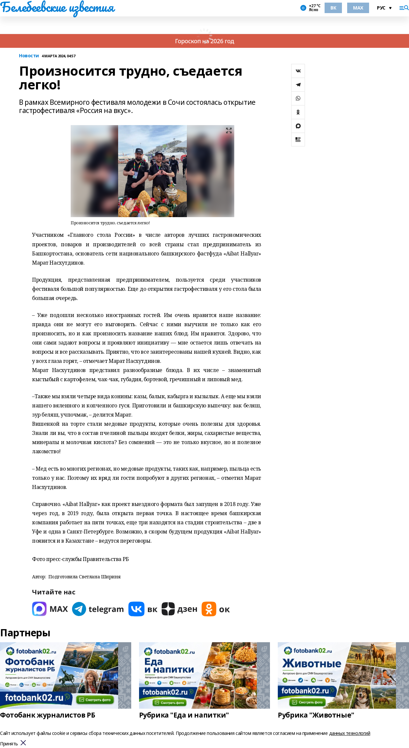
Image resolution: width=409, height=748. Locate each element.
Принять (9, 744)
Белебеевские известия (56, 7)
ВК (333, 8)
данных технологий (349, 733)
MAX (358, 8)
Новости (29, 56)
